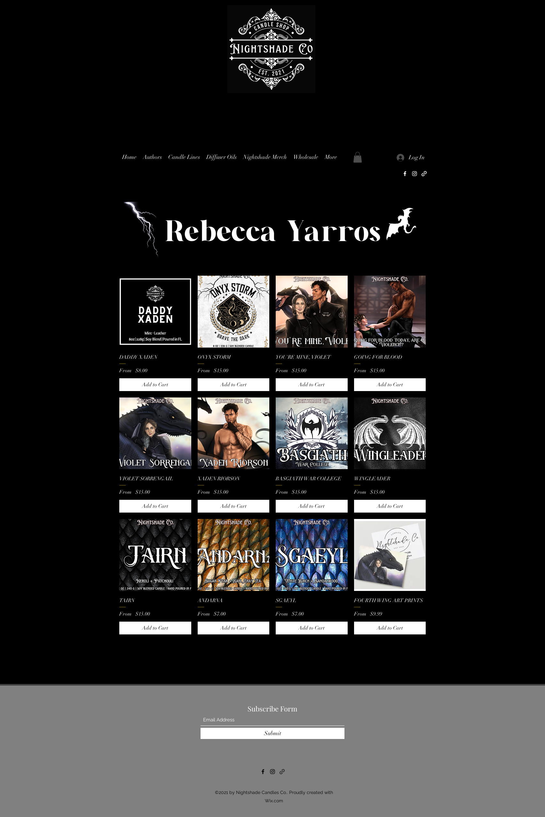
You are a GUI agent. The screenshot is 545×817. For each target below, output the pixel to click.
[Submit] (272, 733)
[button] (184, 157)
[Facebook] (405, 173)
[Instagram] (414, 173)
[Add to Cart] (155, 384)
